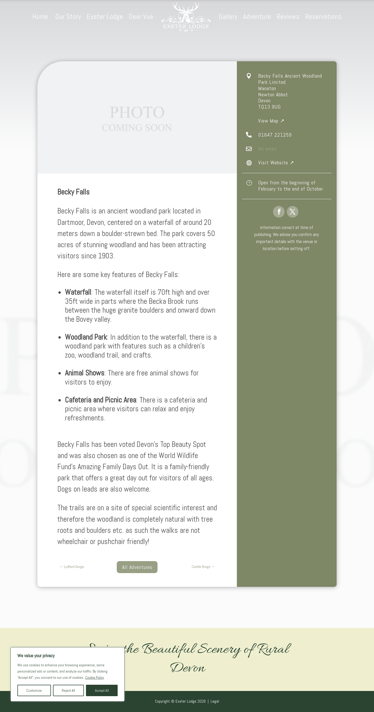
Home (41, 16)
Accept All (102, 690)
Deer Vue (141, 16)
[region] (67, 674)
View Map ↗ (271, 120)
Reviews (288, 16)
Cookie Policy (94, 677)
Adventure (257, 16)
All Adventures (137, 567)
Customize (34, 690)
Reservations (323, 16)
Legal (215, 701)
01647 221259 (275, 134)
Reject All (68, 690)
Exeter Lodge (105, 16)
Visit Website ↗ (276, 162)
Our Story (68, 16)
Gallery (228, 16)
